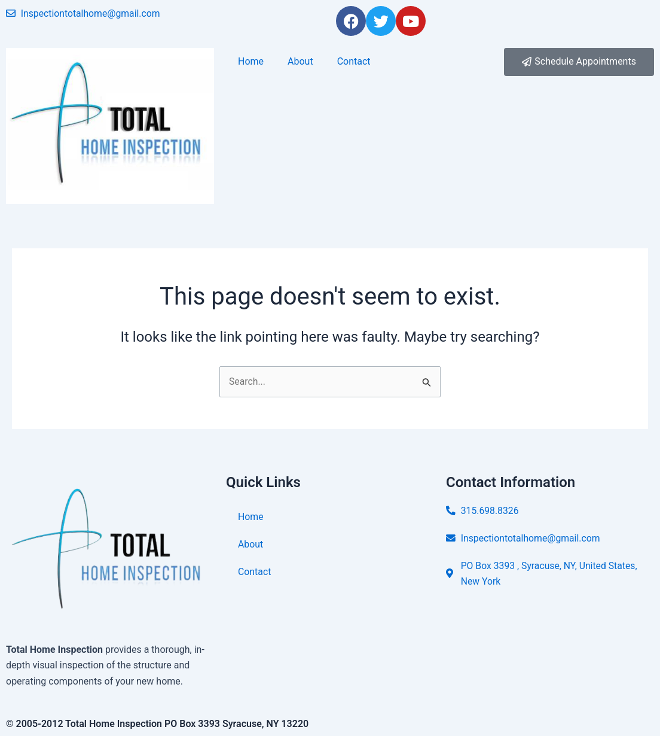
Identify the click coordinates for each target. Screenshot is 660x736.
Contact (354, 61)
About (300, 61)
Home (251, 61)
